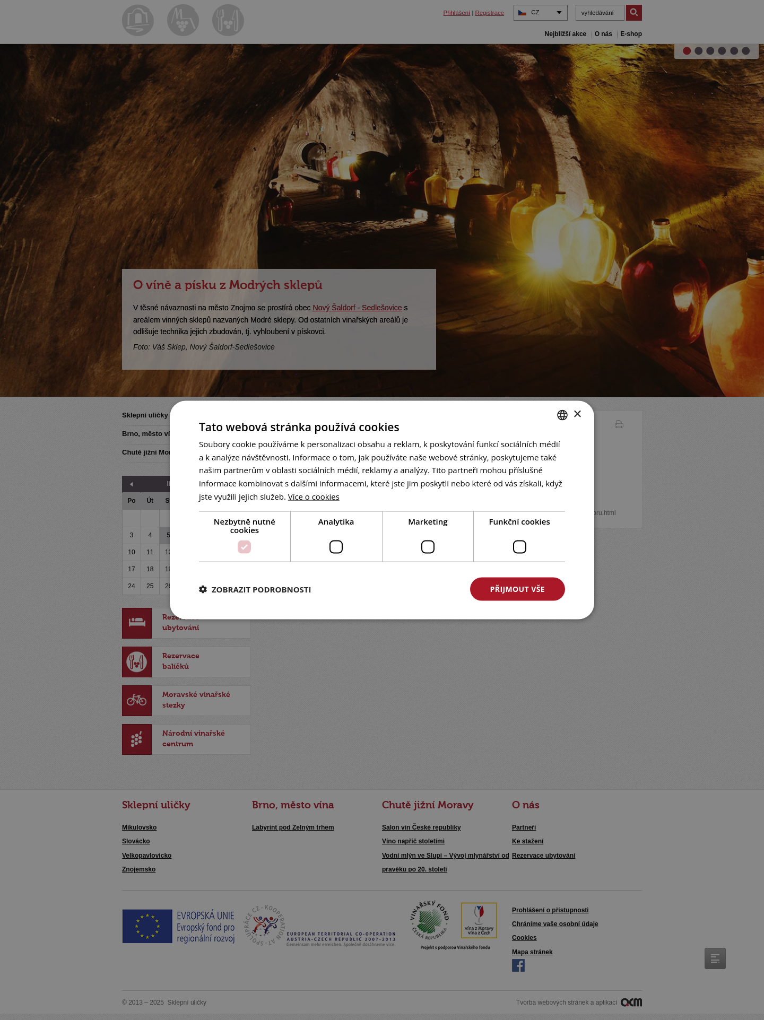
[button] (255, 589)
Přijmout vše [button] (517, 588)
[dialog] (382, 510)
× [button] (577, 415)
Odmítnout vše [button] (409, 588)
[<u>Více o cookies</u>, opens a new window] (314, 496)
